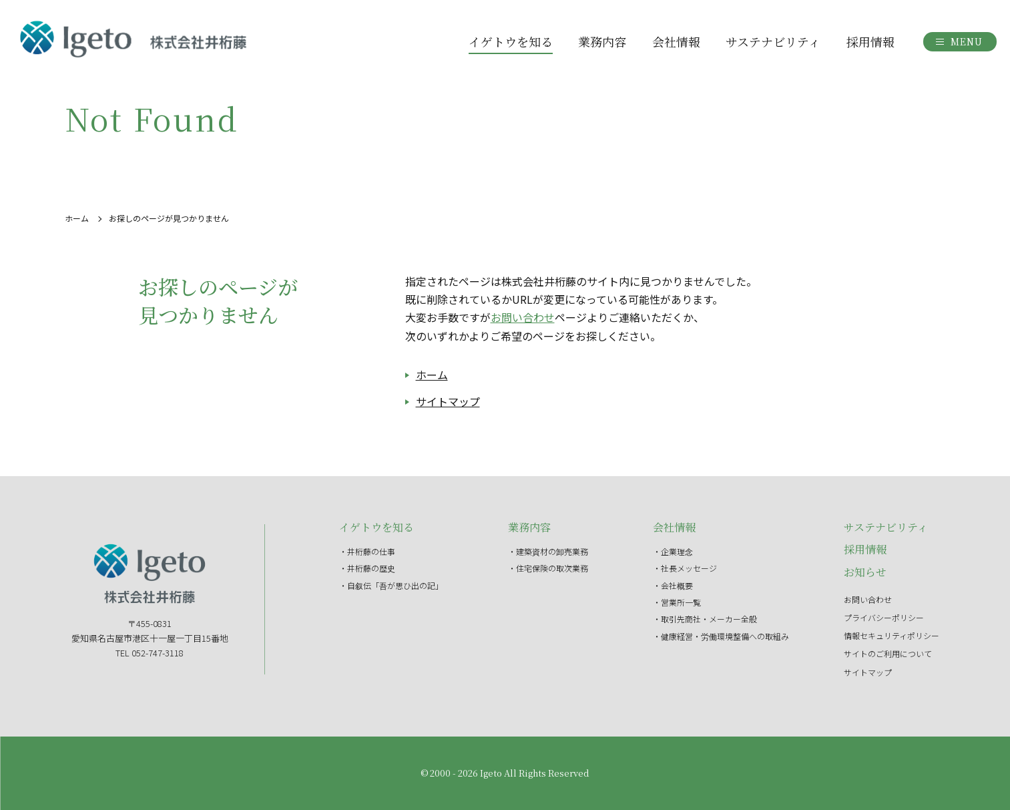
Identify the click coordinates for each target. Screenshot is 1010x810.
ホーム (77, 218)
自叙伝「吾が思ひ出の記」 (395, 585)
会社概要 (677, 585)
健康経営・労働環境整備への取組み (725, 636)
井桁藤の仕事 (371, 551)
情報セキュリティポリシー (891, 635)
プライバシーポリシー (884, 617)
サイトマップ (448, 401)
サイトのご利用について (888, 653)
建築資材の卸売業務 (552, 551)
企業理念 (677, 551)
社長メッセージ (689, 568)
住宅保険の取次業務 (552, 568)
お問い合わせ (523, 317)
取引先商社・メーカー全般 (709, 618)
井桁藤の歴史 (371, 568)
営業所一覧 (681, 602)
